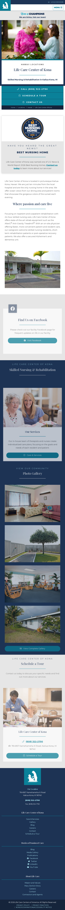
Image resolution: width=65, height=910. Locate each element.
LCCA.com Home (55, 2)
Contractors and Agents (32, 895)
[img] (18, 89)
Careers (32, 828)
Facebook (32, 858)
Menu (58, 8)
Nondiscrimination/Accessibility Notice (34, 907)
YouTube (32, 867)
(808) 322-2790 (34, 748)
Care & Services (32, 819)
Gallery (32, 822)
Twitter (32, 861)
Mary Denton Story (32, 886)
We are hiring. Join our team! (32, 15)
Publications (32, 855)
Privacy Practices (40, 905)
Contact (32, 831)
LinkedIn (32, 864)
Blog (32, 825)
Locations (21, 107)
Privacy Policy (23, 905)
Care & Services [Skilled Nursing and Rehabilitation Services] (32, 462)
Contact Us (32, 102)
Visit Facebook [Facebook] (32, 347)
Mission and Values (32, 883)
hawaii (30, 107)
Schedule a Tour (32, 96)
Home (13, 107)
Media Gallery (32, 852)
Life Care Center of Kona (43, 107)
